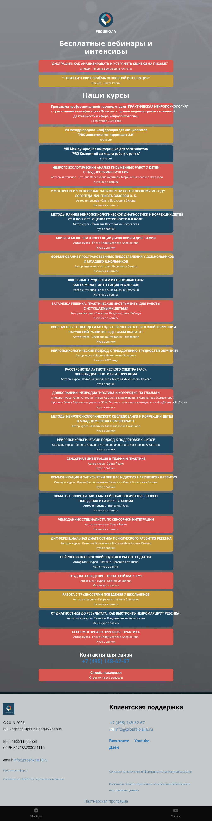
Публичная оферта (15, 770)
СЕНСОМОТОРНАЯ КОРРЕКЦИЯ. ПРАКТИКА (106, 636)
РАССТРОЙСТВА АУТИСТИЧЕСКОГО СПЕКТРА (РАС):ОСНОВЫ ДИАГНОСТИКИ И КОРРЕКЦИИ (106, 376)
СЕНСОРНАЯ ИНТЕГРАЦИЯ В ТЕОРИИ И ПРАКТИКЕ (106, 463)
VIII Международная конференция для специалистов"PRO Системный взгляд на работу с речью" (106, 153)
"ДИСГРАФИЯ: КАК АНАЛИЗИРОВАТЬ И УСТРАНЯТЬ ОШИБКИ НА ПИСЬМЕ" (109, 66)
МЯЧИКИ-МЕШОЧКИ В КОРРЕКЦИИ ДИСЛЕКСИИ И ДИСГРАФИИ (106, 242)
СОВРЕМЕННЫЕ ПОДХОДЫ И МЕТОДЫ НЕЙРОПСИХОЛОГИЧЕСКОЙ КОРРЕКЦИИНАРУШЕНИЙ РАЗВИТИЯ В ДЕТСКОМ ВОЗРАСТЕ (112, 334)
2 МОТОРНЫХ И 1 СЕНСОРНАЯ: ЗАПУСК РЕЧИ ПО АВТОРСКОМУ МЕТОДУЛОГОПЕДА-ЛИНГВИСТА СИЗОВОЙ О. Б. (108, 198)
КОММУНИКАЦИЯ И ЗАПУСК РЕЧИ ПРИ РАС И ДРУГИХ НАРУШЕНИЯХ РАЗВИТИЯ (112, 482)
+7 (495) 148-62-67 (106, 661)
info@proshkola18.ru (134, 729)
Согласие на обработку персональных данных (34, 779)
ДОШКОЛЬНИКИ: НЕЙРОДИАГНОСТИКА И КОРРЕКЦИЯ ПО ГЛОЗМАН (112, 400)
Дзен (114, 747)
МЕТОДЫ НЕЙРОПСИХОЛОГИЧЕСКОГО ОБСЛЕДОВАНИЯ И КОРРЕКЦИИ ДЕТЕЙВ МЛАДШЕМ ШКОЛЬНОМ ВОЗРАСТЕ (112, 423)
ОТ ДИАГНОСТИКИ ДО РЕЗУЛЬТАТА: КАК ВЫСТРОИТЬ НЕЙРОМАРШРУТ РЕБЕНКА (112, 618)
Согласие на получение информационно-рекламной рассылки (150, 771)
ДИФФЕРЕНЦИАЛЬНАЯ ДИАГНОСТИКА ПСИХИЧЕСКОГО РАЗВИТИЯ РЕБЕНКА (111, 543)
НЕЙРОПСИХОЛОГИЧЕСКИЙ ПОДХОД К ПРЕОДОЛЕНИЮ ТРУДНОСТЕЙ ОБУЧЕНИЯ (112, 355)
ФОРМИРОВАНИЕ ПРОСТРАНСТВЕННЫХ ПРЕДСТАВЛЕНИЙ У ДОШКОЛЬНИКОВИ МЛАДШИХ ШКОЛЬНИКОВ (112, 264)
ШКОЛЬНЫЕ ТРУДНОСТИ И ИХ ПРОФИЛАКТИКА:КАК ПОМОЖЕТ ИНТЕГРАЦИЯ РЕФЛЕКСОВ (106, 287)
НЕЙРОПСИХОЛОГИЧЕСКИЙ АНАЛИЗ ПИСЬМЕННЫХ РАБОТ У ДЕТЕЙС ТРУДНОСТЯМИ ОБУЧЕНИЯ (107, 174)
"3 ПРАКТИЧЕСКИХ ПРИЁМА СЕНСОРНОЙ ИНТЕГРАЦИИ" (106, 80)
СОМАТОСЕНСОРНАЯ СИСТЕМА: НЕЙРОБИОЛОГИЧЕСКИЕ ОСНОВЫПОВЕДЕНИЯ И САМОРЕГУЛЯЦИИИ (106, 503)
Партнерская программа (106, 801)
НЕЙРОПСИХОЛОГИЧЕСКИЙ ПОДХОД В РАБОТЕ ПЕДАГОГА (106, 561)
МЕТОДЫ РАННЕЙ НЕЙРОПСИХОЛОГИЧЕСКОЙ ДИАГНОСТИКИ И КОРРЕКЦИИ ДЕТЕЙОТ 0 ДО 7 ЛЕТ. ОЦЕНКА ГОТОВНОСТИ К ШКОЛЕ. (112, 221)
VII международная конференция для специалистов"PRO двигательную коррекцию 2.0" (106, 134)
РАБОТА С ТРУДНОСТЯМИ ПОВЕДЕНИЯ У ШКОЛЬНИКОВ (106, 599)
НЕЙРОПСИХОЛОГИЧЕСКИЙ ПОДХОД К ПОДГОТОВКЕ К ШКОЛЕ (106, 444)
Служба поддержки (106, 675)
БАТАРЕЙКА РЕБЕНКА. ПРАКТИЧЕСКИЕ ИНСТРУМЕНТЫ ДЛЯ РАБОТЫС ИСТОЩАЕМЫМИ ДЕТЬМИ (106, 311)
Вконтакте (119, 740)
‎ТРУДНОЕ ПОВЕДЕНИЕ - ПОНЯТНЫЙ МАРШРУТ (106, 580)
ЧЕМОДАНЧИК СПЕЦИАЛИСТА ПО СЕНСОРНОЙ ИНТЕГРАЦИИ (106, 524)
